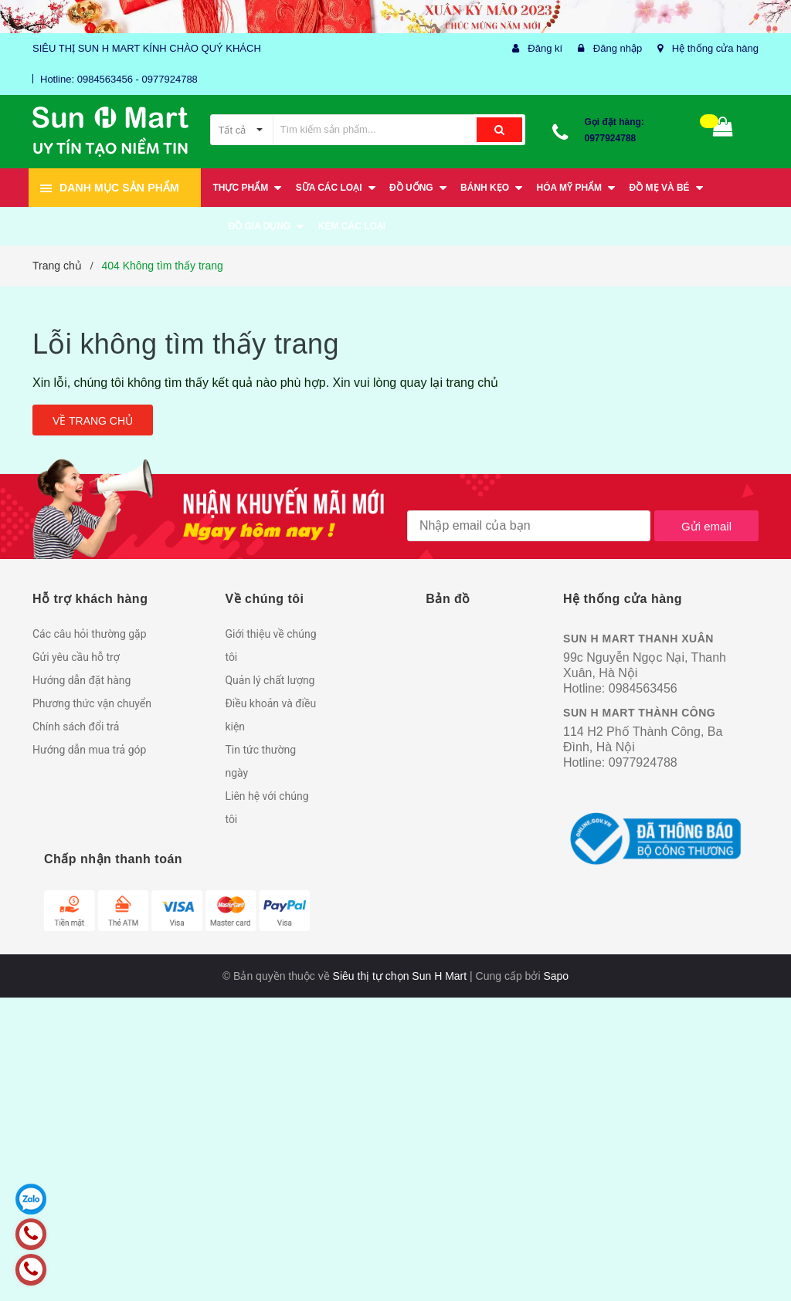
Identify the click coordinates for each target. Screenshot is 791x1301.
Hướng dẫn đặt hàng (81, 680)
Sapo (556, 976)
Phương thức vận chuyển (91, 703)
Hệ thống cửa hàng (715, 48)
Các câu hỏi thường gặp (89, 634)
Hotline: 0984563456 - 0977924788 (119, 79)
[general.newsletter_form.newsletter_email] (528, 525)
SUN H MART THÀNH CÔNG (639, 712)
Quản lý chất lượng (269, 680)
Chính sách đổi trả (75, 726)
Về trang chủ (93, 421)
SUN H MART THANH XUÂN (638, 638)
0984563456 (643, 688)
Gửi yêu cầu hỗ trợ (76, 657)
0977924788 (611, 138)
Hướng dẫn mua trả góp (89, 750)
